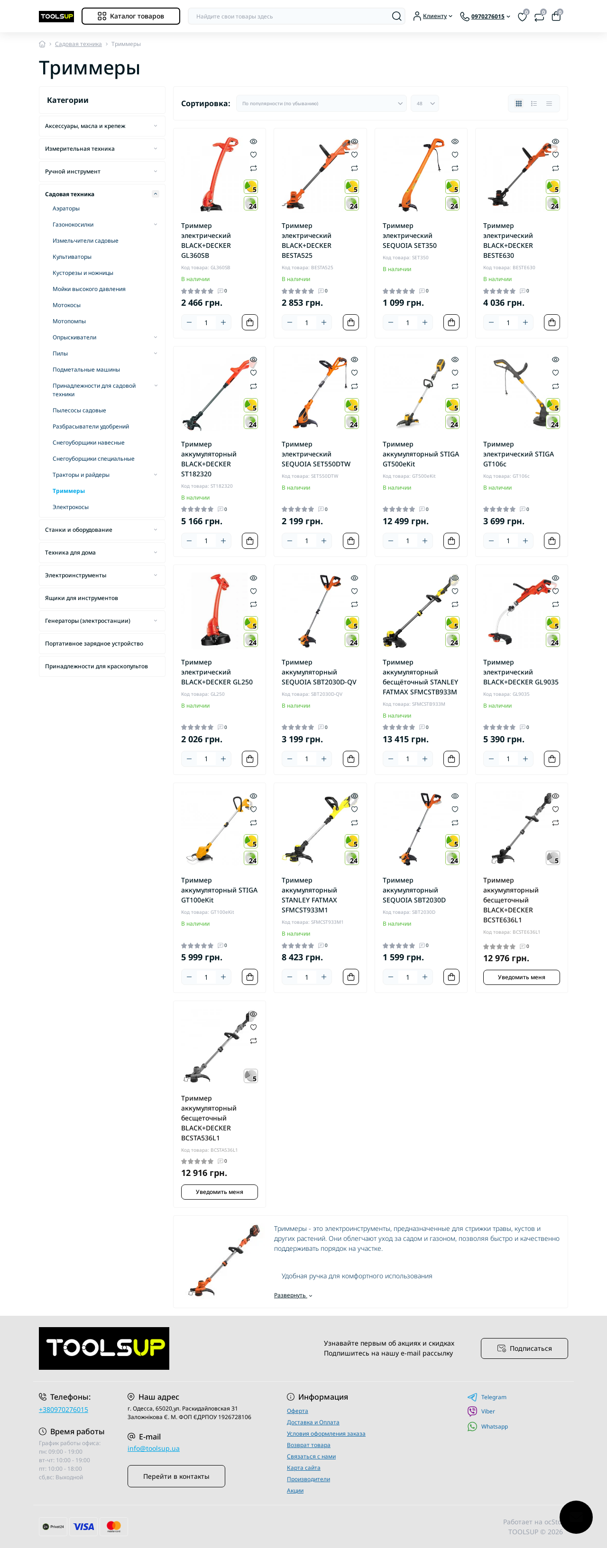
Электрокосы (71, 507)
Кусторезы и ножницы (83, 273)
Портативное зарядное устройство (94, 643)
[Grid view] (519, 103)
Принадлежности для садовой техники (94, 390)
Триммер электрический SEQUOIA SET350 (410, 235)
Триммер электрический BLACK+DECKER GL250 (217, 671)
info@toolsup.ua (154, 1448)
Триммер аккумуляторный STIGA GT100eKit (219, 889)
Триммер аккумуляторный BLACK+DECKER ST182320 (209, 458)
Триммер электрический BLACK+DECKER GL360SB (206, 240)
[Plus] (223, 322)
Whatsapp (487, 1426)
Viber (481, 1411)
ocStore (556, 1521)
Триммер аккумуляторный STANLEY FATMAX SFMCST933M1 (309, 894)
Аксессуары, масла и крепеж (85, 126)
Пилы (60, 353)
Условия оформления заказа (326, 1434)
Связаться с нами (311, 1456)
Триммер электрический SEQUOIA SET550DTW (316, 453)
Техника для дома (70, 552)
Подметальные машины (86, 369)
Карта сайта (304, 1468)
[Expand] (155, 125)
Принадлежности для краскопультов (96, 666)
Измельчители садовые (86, 241)
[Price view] (549, 103)
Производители (308, 1479)
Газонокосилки (73, 224)
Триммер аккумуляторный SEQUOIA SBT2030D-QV (319, 671)
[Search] (397, 16)
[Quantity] (206, 322)
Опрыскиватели (74, 337)
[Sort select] (321, 103)
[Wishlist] (253, 154)
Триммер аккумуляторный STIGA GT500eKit (421, 453)
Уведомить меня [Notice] (521, 977)
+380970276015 (63, 1409)
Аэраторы (66, 208)
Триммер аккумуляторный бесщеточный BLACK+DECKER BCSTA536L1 (209, 1117)
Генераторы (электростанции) (87, 621)
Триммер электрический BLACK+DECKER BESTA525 (306, 240)
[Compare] (253, 168)
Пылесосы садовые (79, 410)
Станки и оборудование (78, 530)
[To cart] (250, 322)
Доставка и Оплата (313, 1422)
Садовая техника (78, 44)
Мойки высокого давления (89, 289)
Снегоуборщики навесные (89, 442)
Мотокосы (67, 305)
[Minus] (189, 322)
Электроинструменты (75, 575)
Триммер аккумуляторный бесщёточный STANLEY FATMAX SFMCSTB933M (420, 676)
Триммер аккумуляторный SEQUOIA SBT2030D (414, 889)
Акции (295, 1490)
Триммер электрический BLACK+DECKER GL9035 (521, 671)
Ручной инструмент (73, 171)
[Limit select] (425, 103)
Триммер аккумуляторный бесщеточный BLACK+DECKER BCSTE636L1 (511, 899)
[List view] (534, 103)
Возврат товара (309, 1445)
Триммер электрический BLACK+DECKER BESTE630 (508, 240)
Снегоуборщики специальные (94, 459)
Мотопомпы (69, 321)
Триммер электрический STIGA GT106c (518, 453)
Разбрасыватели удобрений (91, 426)
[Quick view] (253, 141)
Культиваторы (72, 257)
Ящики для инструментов (81, 598)
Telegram (486, 1397)
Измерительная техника (80, 149)
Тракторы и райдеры (81, 475)
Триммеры (69, 491)
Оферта (297, 1411)
